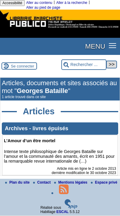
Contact (42, 182)
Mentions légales (71, 182)
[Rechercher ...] (83, 64)
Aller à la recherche (71, 3)
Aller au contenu (39, 3)
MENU (95, 46)
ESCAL (63, 212)
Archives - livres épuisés (36, 128)
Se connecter (22, 66)
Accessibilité (12, 3)
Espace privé (104, 182)
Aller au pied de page (43, 7)
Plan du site (18, 182)
